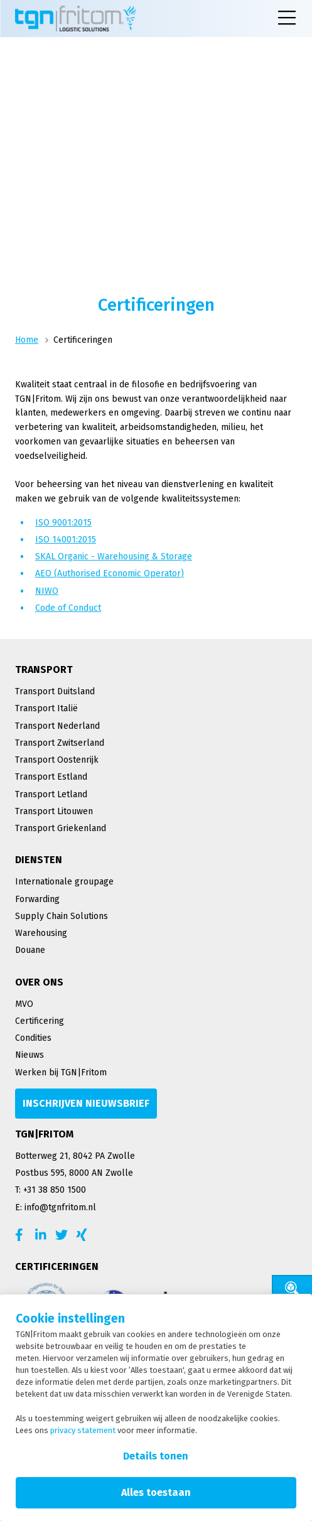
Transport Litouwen (54, 811)
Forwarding (37, 899)
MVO (24, 1004)
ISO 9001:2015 (63, 522)
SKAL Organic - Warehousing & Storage (113, 556)
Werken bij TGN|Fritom (61, 1072)
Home (26, 340)
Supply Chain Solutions (61, 916)
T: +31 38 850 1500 (50, 1190)
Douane (30, 950)
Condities (33, 1038)
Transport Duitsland (55, 691)
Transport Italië (46, 708)
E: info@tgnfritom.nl (55, 1207)
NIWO (46, 591)
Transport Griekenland (60, 828)
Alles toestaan (156, 1492)
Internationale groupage (64, 881)
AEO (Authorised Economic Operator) (109, 573)
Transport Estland (51, 776)
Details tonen (155, 1456)
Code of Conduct (68, 608)
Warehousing (41, 933)
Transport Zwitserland (59, 743)
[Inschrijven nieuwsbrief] (86, 1103)
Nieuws (29, 1055)
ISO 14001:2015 (65, 539)
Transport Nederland (57, 726)
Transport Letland (51, 794)
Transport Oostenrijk (57, 760)
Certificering (39, 1021)
